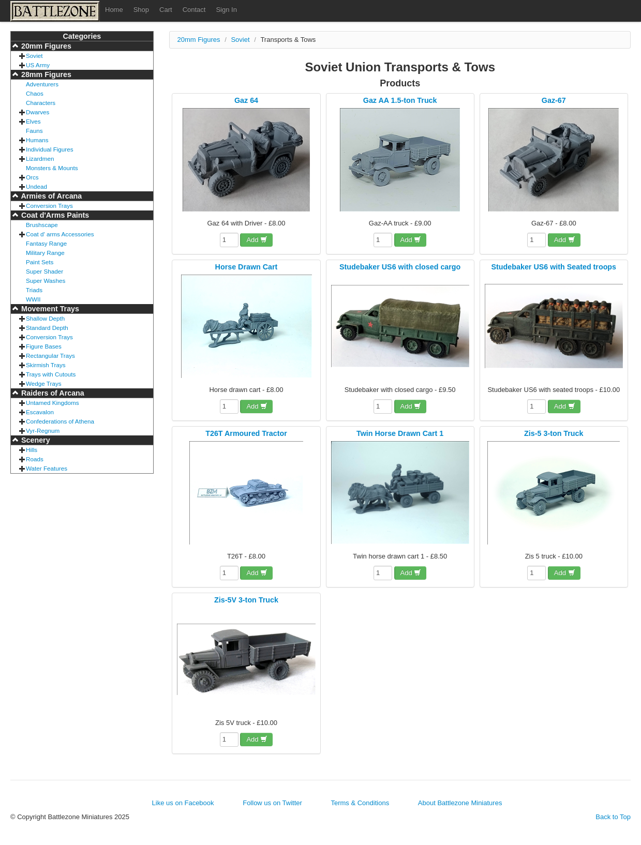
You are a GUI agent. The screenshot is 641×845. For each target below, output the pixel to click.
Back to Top (613, 817)
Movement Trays (49, 309)
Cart (165, 9)
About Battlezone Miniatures (460, 803)
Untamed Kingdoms (52, 402)
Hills (31, 449)
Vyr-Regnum (42, 430)
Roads (34, 459)
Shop (141, 9)
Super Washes (45, 280)
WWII (33, 299)
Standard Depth (47, 327)
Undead (36, 186)
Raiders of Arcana (51, 393)
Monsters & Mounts (52, 167)
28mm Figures (45, 74)
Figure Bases (44, 346)
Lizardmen (40, 158)
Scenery (34, 440)
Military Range (45, 252)
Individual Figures (49, 149)
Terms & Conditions (360, 803)
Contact (194, 9)
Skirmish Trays (46, 364)
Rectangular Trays (50, 355)
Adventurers (42, 84)
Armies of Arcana (50, 196)
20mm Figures (45, 46)
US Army (38, 65)
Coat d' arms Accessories (60, 234)
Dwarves (37, 112)
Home (114, 9)
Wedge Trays (44, 383)
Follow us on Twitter (272, 803)
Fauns (34, 130)
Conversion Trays (49, 205)
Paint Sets (39, 262)
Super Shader (44, 271)
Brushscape (42, 224)
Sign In (226, 9)
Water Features (46, 468)
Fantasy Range (46, 243)
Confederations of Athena (60, 421)
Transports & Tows (288, 39)
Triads (34, 289)
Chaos (34, 93)
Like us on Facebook (183, 803)
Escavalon (40, 412)
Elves (33, 121)
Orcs (32, 177)
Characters (40, 102)
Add (256, 240)
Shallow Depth (45, 318)
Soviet (34, 55)
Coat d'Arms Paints (54, 215)
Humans (37, 140)
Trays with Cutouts (51, 374)
